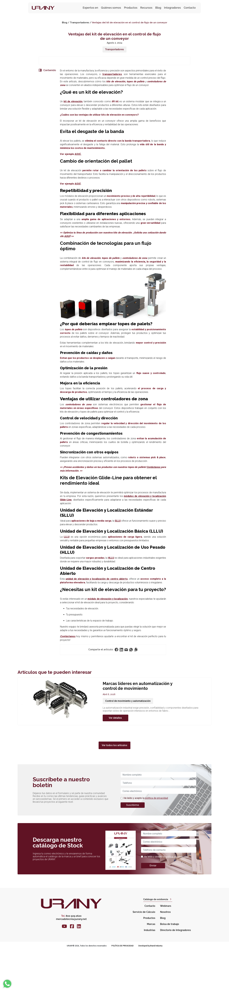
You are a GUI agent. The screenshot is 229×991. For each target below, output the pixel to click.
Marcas (151, 965)
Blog (158, 7)
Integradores (172, 7)
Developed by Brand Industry (150, 987)
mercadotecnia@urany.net (71, 959)
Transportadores (79, 22)
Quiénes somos (111, 7)
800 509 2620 (71, 956)
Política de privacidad (122, 987)
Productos (149, 959)
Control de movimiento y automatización (127, 741)
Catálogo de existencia (155, 940)
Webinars (165, 946)
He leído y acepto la (146, 838)
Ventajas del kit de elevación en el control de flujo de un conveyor (129, 22)
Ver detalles (115, 758)
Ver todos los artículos (114, 786)
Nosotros (165, 953)
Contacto (190, 7)
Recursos (146, 7)
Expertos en (90, 7)
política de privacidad (156, 838)
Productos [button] (130, 7)
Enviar (153, 906)
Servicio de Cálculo (144, 953)
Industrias (149, 971)
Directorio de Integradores (175, 971)
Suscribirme (132, 845)
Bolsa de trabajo (169, 965)
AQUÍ (78, 224)
